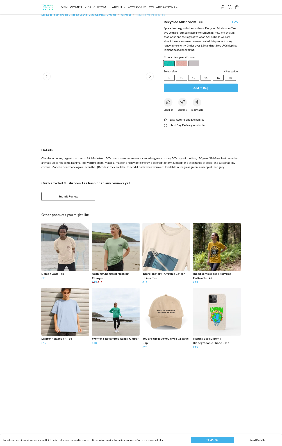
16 (218, 82)
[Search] (229, 7)
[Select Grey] (193, 68)
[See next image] (149, 80)
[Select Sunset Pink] (181, 68)
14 (206, 82)
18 (230, 82)
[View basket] (237, 7)
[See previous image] (46, 80)
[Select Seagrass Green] (169, 68)
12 (193, 82)
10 (181, 82)
